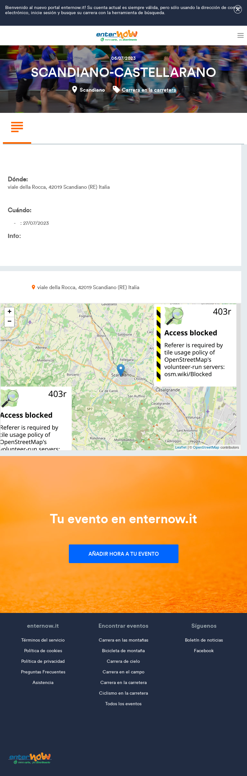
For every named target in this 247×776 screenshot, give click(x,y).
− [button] (9, 322)
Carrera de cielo (123, 661)
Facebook (204, 650)
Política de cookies (43, 650)
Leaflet (181, 447)
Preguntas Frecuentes (43, 672)
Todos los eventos (123, 704)
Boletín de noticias (204, 640)
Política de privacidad (43, 661)
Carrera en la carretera (149, 90)
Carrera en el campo (123, 672)
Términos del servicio (43, 640)
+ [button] (9, 312)
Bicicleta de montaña (123, 650)
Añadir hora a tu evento (123, 554)
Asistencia (42, 682)
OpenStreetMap (206, 447)
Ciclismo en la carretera (123, 693)
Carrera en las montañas (123, 640)
